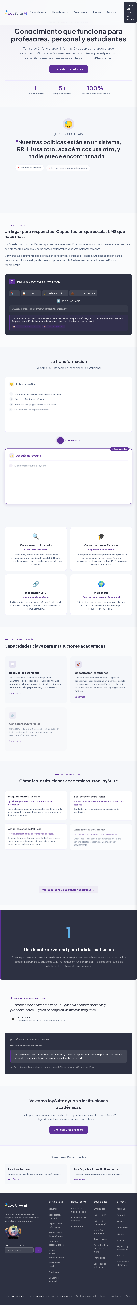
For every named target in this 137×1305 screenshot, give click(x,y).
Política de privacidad (86, 1296)
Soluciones (81, 12)
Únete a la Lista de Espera (68, 69)
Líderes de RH (100, 1215)
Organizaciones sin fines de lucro (102, 1248)
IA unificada (54, 1272)
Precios (97, 12)
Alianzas (120, 1234)
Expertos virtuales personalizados (56, 1253)
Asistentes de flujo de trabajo (56, 1234)
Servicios (121, 1221)
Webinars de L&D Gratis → (123, 1263)
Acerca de (122, 1208)
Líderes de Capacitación (100, 1223)
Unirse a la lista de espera (130, 12)
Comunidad (122, 1227)
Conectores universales (55, 1279)
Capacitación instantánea (55, 1225)
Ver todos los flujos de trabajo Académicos (68, 889)
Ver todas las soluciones (100, 1265)
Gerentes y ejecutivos (99, 1232)
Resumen (53, 1208)
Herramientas (60, 12)
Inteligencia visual (54, 1264)
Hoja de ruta (115, 1296)
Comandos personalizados (56, 1243)
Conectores (77, 1226)
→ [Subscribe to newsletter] (38, 1250)
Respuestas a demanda (55, 1216)
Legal (102, 1296)
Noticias (121, 1240)
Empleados (99, 1208)
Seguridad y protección (122, 1248)
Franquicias (99, 1257)
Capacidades (38, 12)
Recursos (113, 12)
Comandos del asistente (78, 1219)
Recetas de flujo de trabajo (78, 1210)
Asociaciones (100, 1239)
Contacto (121, 1215)
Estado (129, 1296)
